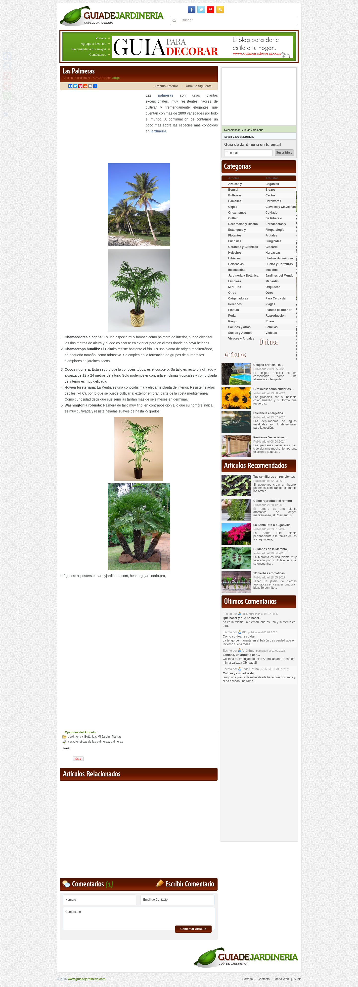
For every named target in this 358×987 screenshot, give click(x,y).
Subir (297, 979)
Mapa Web (281, 979)
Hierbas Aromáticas (279, 258)
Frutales (271, 235)
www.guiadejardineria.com (86, 979)
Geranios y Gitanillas (243, 247)
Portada (101, 38)
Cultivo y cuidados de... (239, 673)
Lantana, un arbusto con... (241, 655)
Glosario (272, 247)
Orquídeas (273, 287)
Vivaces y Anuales (241, 338)
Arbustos (272, 178)
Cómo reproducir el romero (272, 501)
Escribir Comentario (189, 884)
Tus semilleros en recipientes (274, 476)
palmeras (165, 95)
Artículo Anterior (166, 86)
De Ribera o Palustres (274, 220)
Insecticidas (236, 270)
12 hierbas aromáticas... (270, 573)
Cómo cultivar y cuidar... (240, 636)
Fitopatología (275, 230)
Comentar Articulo (193, 929)
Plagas (270, 304)
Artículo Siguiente (199, 86)
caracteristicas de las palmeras (88, 741)
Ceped (232, 207)
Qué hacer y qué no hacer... (242, 618)
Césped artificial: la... (268, 365)
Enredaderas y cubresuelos (276, 226)
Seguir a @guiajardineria (239, 136)
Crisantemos (237, 212)
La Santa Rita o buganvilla (271, 525)
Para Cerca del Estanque (276, 300)
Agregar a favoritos (93, 44)
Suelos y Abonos (240, 333)
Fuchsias (234, 241)
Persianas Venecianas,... (270, 437)
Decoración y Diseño (243, 224)
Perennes (235, 304)
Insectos (272, 270)
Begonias (272, 184)
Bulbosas (235, 195)
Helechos (234, 252)
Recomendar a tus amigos (88, 49)
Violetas (271, 333)
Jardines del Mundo (280, 275)
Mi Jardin (104, 736)
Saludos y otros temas (239, 329)
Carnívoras (273, 201)
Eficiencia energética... (269, 413)
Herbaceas (273, 252)
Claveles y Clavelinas (281, 207)
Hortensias (236, 264)
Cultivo (233, 218)
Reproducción (276, 315)
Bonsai (233, 189)
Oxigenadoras (238, 298)
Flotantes (234, 235)
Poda (231, 315)
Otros (232, 292)
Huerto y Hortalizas (279, 264)
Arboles (233, 178)
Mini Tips (234, 287)
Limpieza (234, 281)
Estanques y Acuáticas (237, 232)
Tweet (66, 748)
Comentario (138, 917)
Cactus (270, 195)
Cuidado (271, 212)
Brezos (270, 189)
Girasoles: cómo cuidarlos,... (273, 389)
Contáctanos (98, 55)
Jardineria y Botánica (82, 736)
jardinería (158, 131)
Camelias (234, 201)
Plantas (116, 736)
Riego (232, 321)
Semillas (272, 327)
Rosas (270, 321)
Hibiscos (234, 258)
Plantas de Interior (279, 310)
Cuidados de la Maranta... (271, 549)
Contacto (264, 979)
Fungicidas (273, 241)
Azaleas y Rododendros (238, 186)
